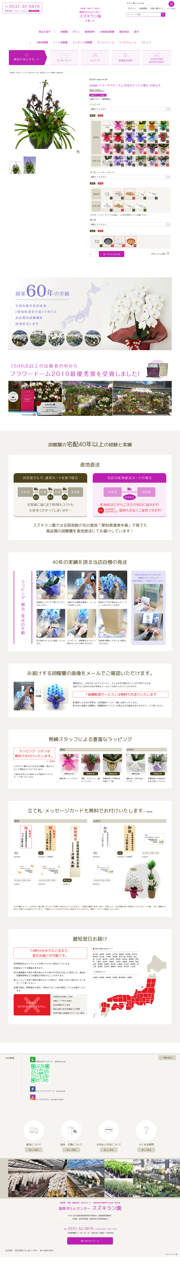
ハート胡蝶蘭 (60, 42)
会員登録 (143, 8)
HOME (12, 72)
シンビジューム (127, 42)
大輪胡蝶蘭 (42, 42)
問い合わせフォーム (90, 1240)
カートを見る (171, 9)
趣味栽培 (124, 31)
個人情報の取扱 (46, 1250)
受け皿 (93, 219)
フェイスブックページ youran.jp (47, 1091)
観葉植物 (90, 31)
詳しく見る (34, 1150)
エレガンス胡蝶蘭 (82, 42)
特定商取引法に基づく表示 (26, 1250)
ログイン (132, 8)
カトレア (146, 42)
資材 (136, 31)
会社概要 (9, 1250)
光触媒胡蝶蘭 (107, 31)
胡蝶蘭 (64, 31)
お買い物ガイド (157, 8)
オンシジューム (105, 42)
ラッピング (95, 104)
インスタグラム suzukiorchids (46, 1099)
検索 (163, 15)
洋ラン (76, 31)
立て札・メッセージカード (102, 172)
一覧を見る (167, 1057)
